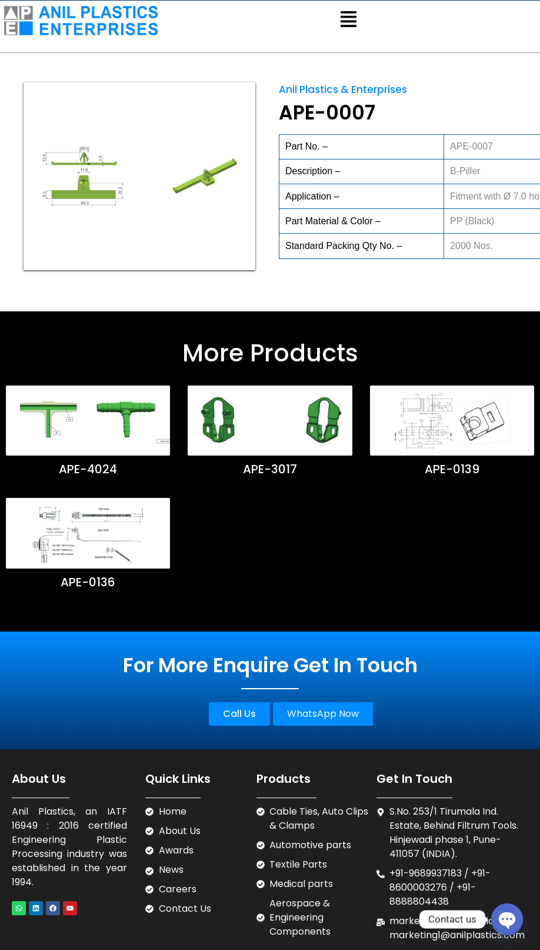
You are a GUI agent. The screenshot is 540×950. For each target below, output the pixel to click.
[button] (348, 21)
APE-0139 (450, 469)
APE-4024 (88, 469)
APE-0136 (88, 582)
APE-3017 (269, 469)
